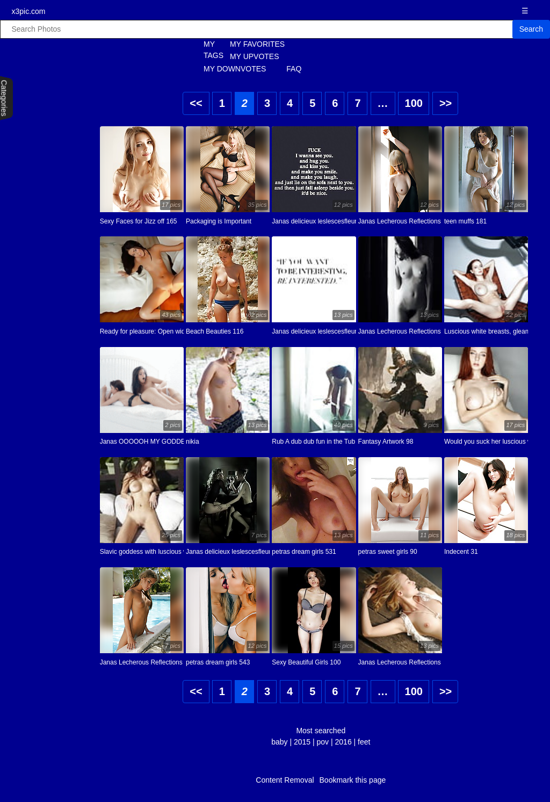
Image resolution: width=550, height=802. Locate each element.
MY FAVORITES (257, 44)
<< (196, 103)
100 (414, 103)
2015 (302, 742)
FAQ (293, 68)
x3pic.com (28, 11)
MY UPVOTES (254, 56)
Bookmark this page (353, 780)
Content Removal (285, 780)
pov (323, 742)
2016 (343, 742)
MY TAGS (208, 50)
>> (445, 103)
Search (531, 29)
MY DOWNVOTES (235, 68)
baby (279, 742)
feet (364, 742)
